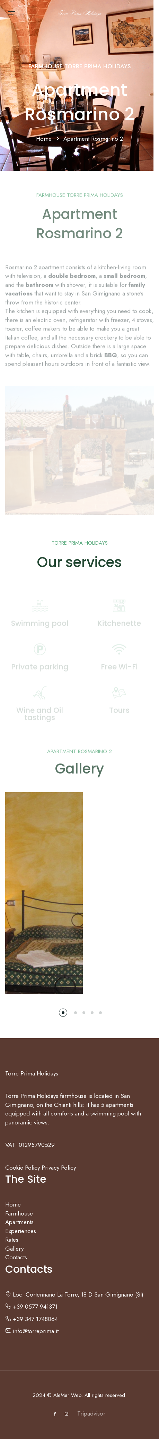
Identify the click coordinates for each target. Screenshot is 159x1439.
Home (44, 139)
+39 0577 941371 (31, 1306)
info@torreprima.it (32, 1331)
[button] (63, 1012)
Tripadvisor (91, 1413)
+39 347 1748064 (31, 1319)
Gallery (14, 1248)
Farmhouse (19, 1213)
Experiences (20, 1231)
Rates (11, 1239)
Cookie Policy (22, 1167)
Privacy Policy (59, 1167)
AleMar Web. (68, 1395)
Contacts (16, 1257)
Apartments (19, 1222)
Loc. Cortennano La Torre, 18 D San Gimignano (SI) (74, 1294)
